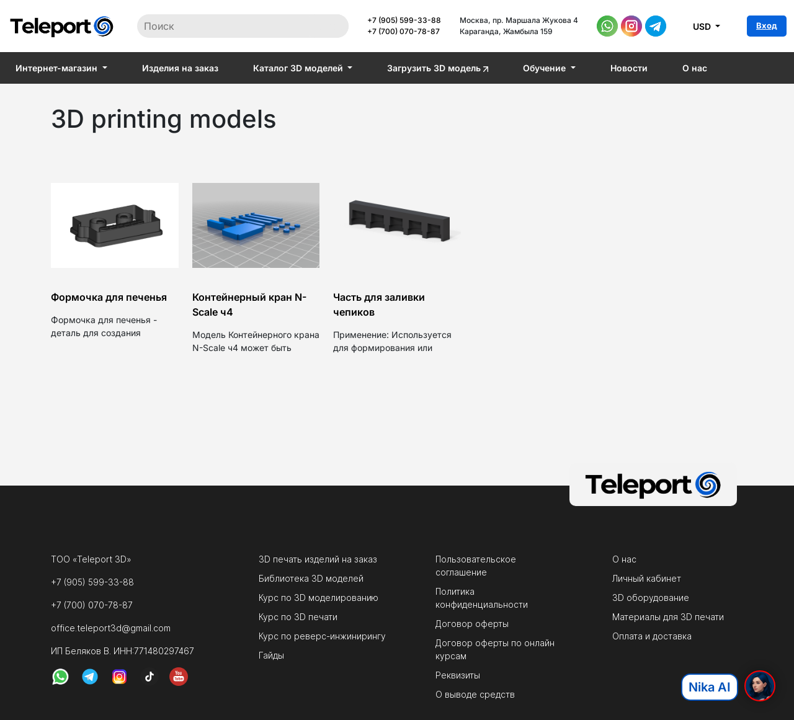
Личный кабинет (646, 578)
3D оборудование (650, 597)
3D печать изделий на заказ (318, 559)
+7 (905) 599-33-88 (404, 20)
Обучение (545, 68)
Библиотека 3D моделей (311, 578)
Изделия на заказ (180, 68)
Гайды (271, 655)
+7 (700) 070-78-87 (403, 31)
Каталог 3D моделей (299, 68)
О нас (694, 68)
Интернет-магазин (58, 68)
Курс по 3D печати (298, 616)
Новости (629, 68)
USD (703, 26)
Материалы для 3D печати (668, 616)
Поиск (326, 26)
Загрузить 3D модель (437, 68)
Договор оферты (472, 623)
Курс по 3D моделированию (318, 597)
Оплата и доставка (652, 636)
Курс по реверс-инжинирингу (322, 636)
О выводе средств (475, 694)
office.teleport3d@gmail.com (111, 628)
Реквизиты (457, 675)
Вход (766, 25)
